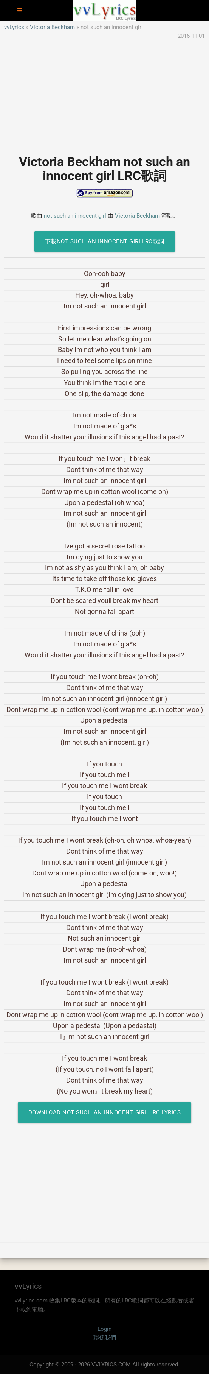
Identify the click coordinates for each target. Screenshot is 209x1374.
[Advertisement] (104, 93)
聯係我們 (104, 1337)
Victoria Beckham (52, 27)
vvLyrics (14, 27)
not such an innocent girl (75, 215)
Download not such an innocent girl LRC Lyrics (104, 1112)
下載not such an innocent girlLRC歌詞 (104, 241)
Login (104, 1329)
